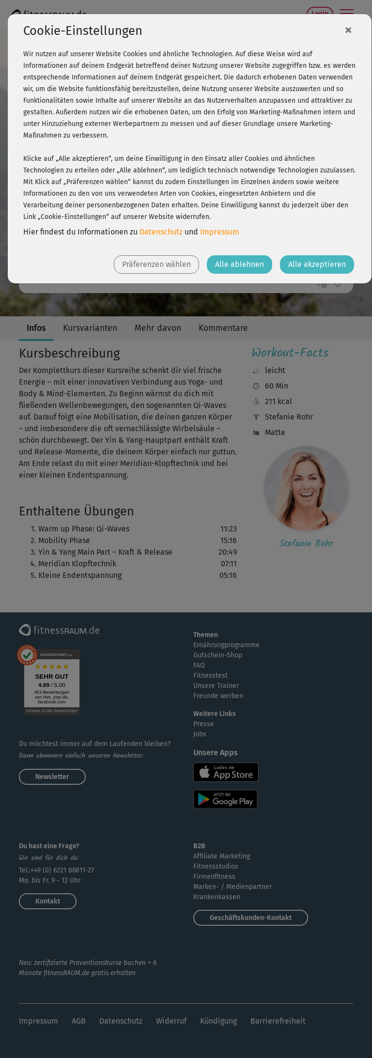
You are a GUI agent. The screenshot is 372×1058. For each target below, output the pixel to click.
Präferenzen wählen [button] (156, 264)
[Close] (348, 29)
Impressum (219, 231)
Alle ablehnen (239, 264)
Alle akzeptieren (317, 264)
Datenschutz (161, 231)
